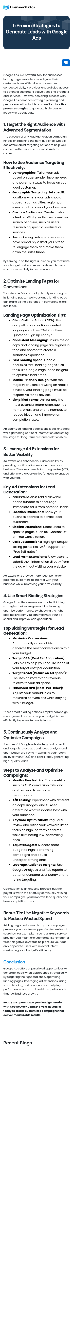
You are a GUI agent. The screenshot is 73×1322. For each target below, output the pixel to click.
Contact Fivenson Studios (44, 1006)
